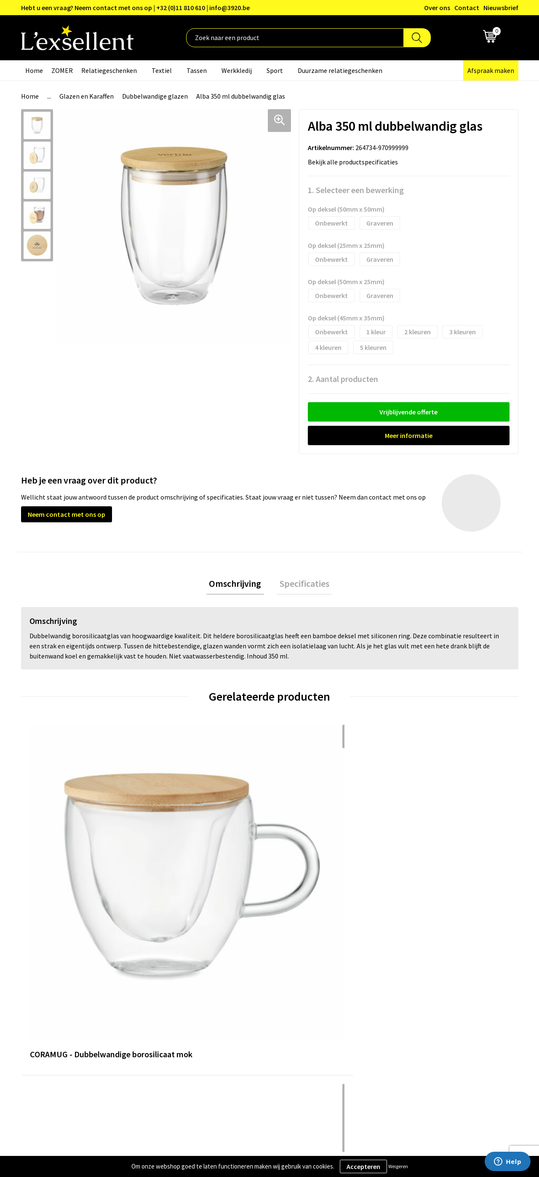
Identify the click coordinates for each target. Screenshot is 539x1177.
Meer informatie (408, 435)
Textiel (162, 70)
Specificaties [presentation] (301, 585)
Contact (466, 7)
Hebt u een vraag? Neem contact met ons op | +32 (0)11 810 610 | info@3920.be (135, 7)
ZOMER (62, 70)
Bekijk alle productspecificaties (355, 162)
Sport (275, 70)
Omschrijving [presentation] (238, 585)
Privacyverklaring (425, 969)
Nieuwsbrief (500, 7)
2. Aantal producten (343, 379)
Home (34, 70)
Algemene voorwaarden (434, 955)
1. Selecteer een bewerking (356, 190)
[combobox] (295, 37)
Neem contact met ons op (66, 514)
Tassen (197, 70)
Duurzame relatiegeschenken (340, 70)
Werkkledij (236, 70)
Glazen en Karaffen (86, 96)
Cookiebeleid (419, 981)
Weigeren (398, 1166)
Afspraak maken (490, 70)
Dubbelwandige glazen (155, 96)
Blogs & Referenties (246, 969)
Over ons (437, 7)
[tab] (238, 584)
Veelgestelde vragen (246, 994)
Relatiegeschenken (109, 70)
